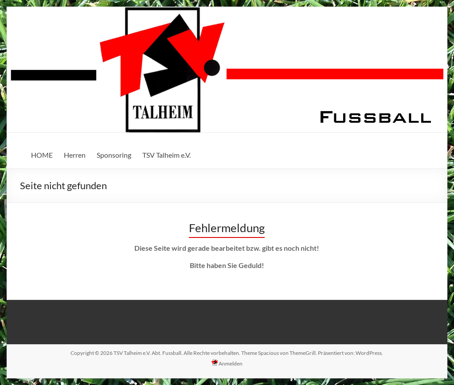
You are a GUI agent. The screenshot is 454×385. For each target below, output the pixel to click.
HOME (42, 155)
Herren (75, 155)
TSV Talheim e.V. (166, 155)
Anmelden (227, 363)
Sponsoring (114, 155)
